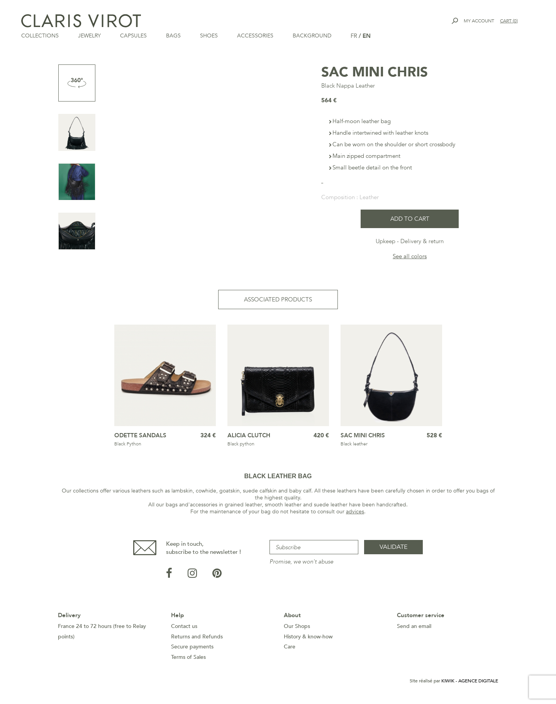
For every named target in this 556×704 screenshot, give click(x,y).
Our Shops (297, 627)
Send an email (414, 627)
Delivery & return (422, 242)
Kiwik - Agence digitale (469, 682)
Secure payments (192, 647)
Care (289, 647)
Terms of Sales (188, 658)
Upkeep (385, 242)
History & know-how (308, 637)
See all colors (410, 257)
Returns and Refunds (197, 637)
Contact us (184, 627)
